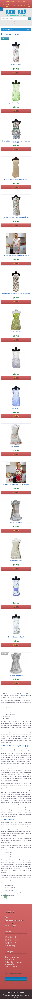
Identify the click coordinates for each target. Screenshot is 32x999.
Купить (16, 73)
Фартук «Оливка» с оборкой (16, 637)
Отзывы (14, 5)
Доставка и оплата (6, 5)
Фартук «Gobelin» (16, 64)
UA (28, 4)
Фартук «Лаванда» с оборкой (16, 599)
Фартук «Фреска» (16, 332)
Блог (18, 5)
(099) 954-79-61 (21, 1)
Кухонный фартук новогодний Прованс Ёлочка (16, 217)
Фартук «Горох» (16, 408)
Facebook (15, 979)
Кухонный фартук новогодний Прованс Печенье (16, 293)
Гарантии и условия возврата (14, 920)
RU (29, 6)
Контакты (23, 5)
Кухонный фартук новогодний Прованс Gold (16, 179)
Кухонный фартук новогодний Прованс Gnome (16, 255)
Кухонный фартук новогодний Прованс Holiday (16, 484)
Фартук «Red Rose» (16, 446)
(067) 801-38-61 (10, 1)
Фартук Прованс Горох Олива (16, 103)
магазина (21, 695)
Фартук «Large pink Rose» (16, 675)
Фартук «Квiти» (16, 370)
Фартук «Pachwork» (16, 522)
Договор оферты (10, 926)
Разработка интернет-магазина (13, 995)
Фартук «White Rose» (16, 560)
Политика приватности (12, 923)
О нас (6, 917)
